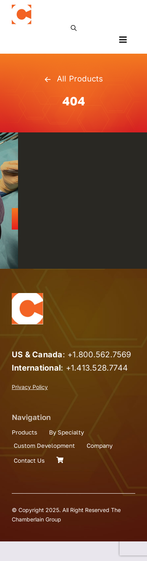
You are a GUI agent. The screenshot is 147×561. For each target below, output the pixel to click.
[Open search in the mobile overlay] (74, 27)
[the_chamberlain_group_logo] (21, 8)
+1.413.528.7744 (97, 368)
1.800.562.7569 (102, 354)
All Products (73, 78)
